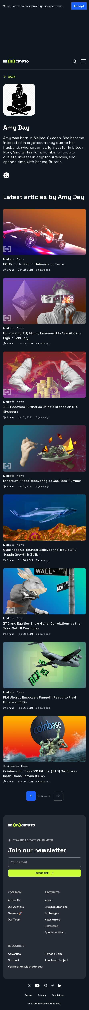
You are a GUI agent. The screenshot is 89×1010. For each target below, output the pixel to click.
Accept (79, 6)
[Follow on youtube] (37, 986)
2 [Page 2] (38, 796)
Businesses (11, 766)
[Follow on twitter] (29, 986)
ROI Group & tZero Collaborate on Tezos (33, 264)
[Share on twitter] (6, 175)
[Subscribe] (44, 873)
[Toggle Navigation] (83, 61)
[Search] (74, 61)
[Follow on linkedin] (59, 986)
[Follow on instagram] (45, 986)
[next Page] (58, 796)
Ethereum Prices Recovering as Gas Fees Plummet (42, 481)
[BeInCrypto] (21, 830)
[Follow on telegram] (52, 986)
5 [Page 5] (50, 796)
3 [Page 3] (42, 796)
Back (9, 77)
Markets (8, 259)
